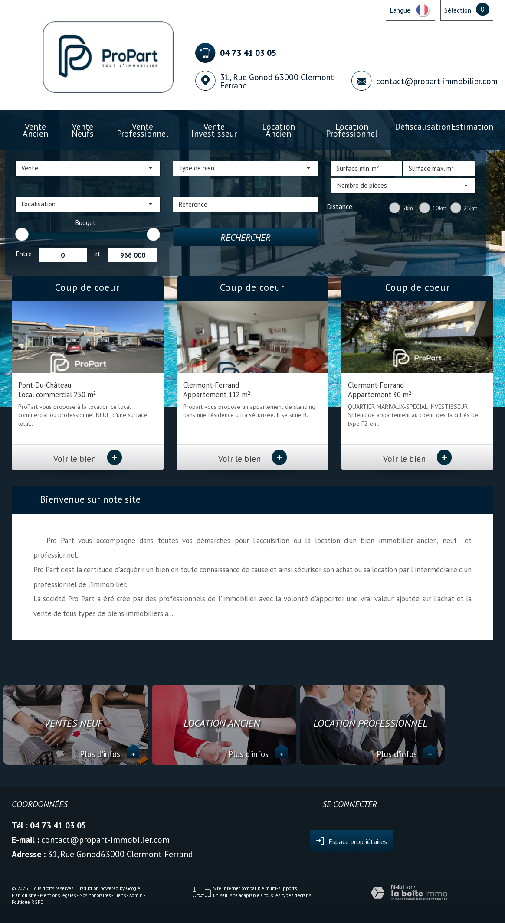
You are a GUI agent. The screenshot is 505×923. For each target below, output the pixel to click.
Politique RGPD (28, 902)
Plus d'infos (109, 754)
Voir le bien (87, 458)
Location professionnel (351, 130)
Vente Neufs (83, 130)
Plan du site (24, 895)
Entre (24, 253)
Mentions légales (58, 895)
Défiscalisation (423, 126)
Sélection (457, 10)
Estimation (472, 126)
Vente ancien (35, 130)
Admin (136, 895)
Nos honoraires (95, 895)
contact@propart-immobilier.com (437, 80)
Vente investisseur (214, 130)
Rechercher (245, 237)
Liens (120, 895)
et (97, 253)
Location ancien (278, 130)
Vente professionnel (142, 130)
